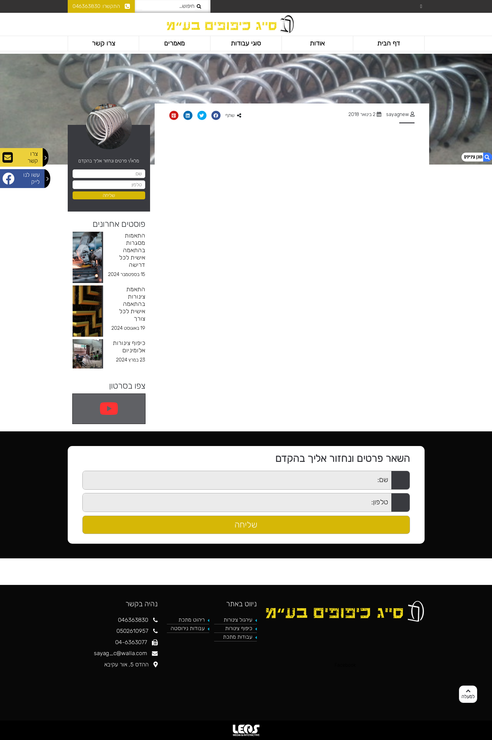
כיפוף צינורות (238, 628)
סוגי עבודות (246, 43)
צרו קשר (103, 43)
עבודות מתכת (237, 636)
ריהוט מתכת (191, 619)
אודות (317, 43)
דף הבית (388, 43)
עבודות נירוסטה (188, 628)
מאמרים (174, 43)
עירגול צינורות (238, 619)
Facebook (345, 665)
